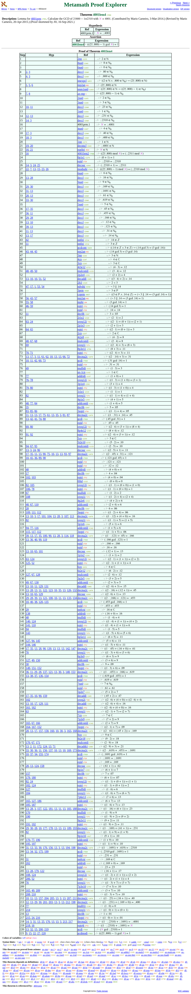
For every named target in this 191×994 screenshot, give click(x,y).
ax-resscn (72, 952)
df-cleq (176, 962)
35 (31, 208)
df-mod (170, 979)
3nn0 (80, 102)
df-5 (43, 979)
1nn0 (80, 111)
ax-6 (103, 949)
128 (38, 574)
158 (46, 730)
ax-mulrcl (154, 952)
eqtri (80, 306)
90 (44, 453)
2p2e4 (81, 274)
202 (28, 863)
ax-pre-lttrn (146, 955)
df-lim (124, 970)
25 (38, 165)
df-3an (81, 962)
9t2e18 (81, 738)
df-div (171, 976)
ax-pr (36, 952)
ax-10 (141, 949)
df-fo (12, 973)
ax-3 (66, 949)
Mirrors (4, 9)
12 (27, 115)
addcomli (83, 403)
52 (44, 278)
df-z (104, 979)
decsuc (81, 165)
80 (31, 387)
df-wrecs (138, 973)
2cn (80, 333)
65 (31, 329)
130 (36, 582)
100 (45, 535)
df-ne (24, 964)
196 (38, 839)
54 (42, 286)
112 (39, 512)
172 (39, 746)
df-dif (131, 964)
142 (68, 648)
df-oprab (67, 973)
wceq (39, 942)
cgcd (134, 944)
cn (171, 942)
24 (34, 165)
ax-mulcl (140, 952)
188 (75, 808)
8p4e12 (82, 430)
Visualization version (171, 9)
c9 (63, 944)
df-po (150, 967)
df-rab (89, 964)
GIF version (185, 9)
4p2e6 (81, 500)
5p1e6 (81, 523)
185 (28, 804)
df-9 (83, 979)
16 (27, 149)
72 (68, 356)
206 (28, 878)
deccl (81, 71)
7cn (80, 715)
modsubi (82, 169)
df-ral (45, 964)
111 (34, 512)
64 (27, 329)
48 (27, 270)
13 (31, 115)
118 (72, 535)
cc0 (111, 942)
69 (27, 344)
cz (85, 944)
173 (75, 750)
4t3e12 (81, 267)
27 (38, 933)
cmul (146, 942)
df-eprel (139, 967)
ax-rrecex (102, 955)
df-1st (101, 973)
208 (28, 894)
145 (38, 640)
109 (28, 512)
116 (36, 527)
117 (34, 531)
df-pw (23, 967)
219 (46, 929)
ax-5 (94, 949)
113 (72, 516)
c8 (53, 944)
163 (69, 730)
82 (27, 395)
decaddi (82, 278)
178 (51, 828)
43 (27, 251)
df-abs (71, 981)
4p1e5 (81, 399)
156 (45, 750)
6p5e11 (82, 636)
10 (27, 106)
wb (28, 942)
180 (34, 777)
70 (27, 352)
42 (27, 239)
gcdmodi (83, 933)
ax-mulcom (170, 952)
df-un (141, 964)
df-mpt (108, 967)
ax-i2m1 (46, 955)
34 (35, 754)
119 (45, 539)
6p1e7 (81, 769)
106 (28, 488)
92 (31, 434)
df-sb (132, 962)
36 (27, 213)
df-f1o (22, 973)
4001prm (36, 18)
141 (28, 625)
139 (49, 648)
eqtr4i (81, 925)
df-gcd (97, 981)
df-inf (79, 976)
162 (34, 707)
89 (40, 457)
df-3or (70, 962)
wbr (77, 942)
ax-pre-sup (20, 957)
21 (31, 149)
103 (34, 477)
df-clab (164, 962)
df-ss (161, 964)
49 (31, 270)
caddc (133, 942)
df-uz (126, 979)
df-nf (122, 962)
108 (28, 496)
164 (28, 726)
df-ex (112, 962)
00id (80, 481)
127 (28, 574)
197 (34, 843)
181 (51, 808)
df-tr (119, 967)
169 (69, 750)
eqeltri (81, 149)
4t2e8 (81, 337)
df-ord (103, 970)
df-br (85, 967)
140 (28, 621)
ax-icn (98, 952)
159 (45, 695)
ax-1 (53, 949)
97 (69, 453)
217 (70, 921)
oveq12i (82, 321)
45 (35, 251)
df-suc (135, 970)
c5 (24, 944)
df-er (12, 976)
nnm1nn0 (83, 89)
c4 (15, 944)
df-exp (15, 981)
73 (44, 360)
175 (41, 851)
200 (41, 929)
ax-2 (59, 949)
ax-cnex (58, 952)
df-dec (115, 979)
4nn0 (80, 128)
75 (44, 414)
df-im (47, 981)
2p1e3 (81, 325)
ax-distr (33, 955)
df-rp (137, 979)
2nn (80, 58)
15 (38, 169)
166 (38, 723)
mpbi (80, 302)
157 (41, 730)
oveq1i (81, 344)
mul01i (82, 905)
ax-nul (14, 952)
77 (27, 376)
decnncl (82, 145)
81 (64, 414)
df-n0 (93, 979)
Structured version (154, 9)
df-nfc (14, 964)
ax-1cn (81, 372)
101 (43, 516)
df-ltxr (125, 976)
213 (65, 921)
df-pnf (90, 976)
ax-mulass (19, 955)
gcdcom (82, 247)
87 (68, 414)
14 (27, 120)
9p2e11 (82, 820)
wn (20, 942)
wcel (52, 942)
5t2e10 (81, 442)
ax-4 (84, 949)
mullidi (82, 368)
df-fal (102, 962)
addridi (82, 376)
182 (28, 785)
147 (73, 648)
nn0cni (81, 609)
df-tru (92, 962)
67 (31, 341)
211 (75, 898)
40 (35, 539)
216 (38, 917)
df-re (36, 981)
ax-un (47, 952)
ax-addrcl (125, 952)
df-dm (48, 970)
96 (38, 450)
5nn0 (80, 204)
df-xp (5, 970)
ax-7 (112, 949)
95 (35, 446)
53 (38, 286)
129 (41, 586)
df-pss (172, 964)
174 (46, 754)
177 (45, 828)
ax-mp (81, 93)
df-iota (146, 970)
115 (28, 531)
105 (32, 485)
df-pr (43, 967)
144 (28, 644)
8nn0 (80, 63)
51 (40, 278)
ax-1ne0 (60, 955)
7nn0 (80, 683)
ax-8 (122, 949)
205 (52, 898)
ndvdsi (81, 286)
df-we (180, 967)
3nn (80, 255)
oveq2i (81, 699)
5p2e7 (81, 691)
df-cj (26, 981)
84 (35, 403)
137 (45, 671)
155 (41, 754)
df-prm (109, 981)
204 (46, 898)
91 (27, 434)
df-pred (91, 970)
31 (27, 191)
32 (35, 851)
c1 (121, 942)
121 (45, 597)
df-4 (33, 979)
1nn (80, 141)
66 (64, 356)
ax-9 (131, 949)
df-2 (13, 979)
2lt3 (80, 282)
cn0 (74, 944)
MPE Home (22, 9)
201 (45, 902)
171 (38, 742)
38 (35, 601)
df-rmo (67, 964)
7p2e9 (81, 719)
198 (73, 847)
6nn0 (80, 173)
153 (73, 671)
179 (28, 777)
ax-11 (151, 949)
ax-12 (162, 949)
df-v (100, 964)
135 (46, 601)
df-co (37, 970)
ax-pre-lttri (130, 955)
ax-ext (172, 949)
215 (28, 917)
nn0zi (81, 239)
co (102, 942)
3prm (81, 290)
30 (31, 186)
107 (66, 516)
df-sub (147, 976)
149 (28, 668)
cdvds (118, 944)
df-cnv (27, 970)
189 (69, 828)
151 (34, 668)
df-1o (172, 973)
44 (31, 251)
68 (35, 341)
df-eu (153, 962)
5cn (80, 438)
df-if (13, 967)
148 (68, 671)
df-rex (56, 964)
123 (51, 590)
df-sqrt (59, 981)
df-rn (58, 970)
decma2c (83, 356)
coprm (81, 294)
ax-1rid (73, 955)
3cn (80, 263)
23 (42, 169)
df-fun (158, 970)
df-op (53, 967)
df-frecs (124, 973)
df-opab (96, 967)
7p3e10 (82, 886)
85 (31, 411)
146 (34, 644)
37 (35, 675)
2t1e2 (81, 317)
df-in (152, 964)
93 (65, 453)
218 (28, 925)
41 (35, 418)
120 (41, 601)
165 (28, 723)
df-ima (80, 970)
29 (27, 186)
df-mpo (79, 973)
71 (31, 352)
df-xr (113, 976)
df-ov (55, 973)
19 (27, 145)
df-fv (33, 973)
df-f (177, 970)
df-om (91, 973)
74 (40, 418)
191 (28, 824)
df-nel (35, 964)
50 (35, 270)
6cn (80, 566)
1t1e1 (81, 391)
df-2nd (113, 973)
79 (27, 387)
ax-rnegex (87, 955)
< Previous (175, 2)
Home (12, 9)
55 (27, 302)
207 (69, 898)
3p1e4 (81, 383)
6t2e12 (81, 570)
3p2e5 (81, 578)
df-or (60, 962)
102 (28, 477)
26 (47, 169)
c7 (44, 944)
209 (38, 890)
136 (41, 675)
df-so (161, 967)
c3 (5, 944)
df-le (136, 976)
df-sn (33, 967)
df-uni (64, 967)
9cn (80, 734)
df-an (51, 962)
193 (75, 828)
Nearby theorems (183, 5)
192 (34, 824)
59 (31, 306)
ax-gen (74, 949)
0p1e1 (81, 157)
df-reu (79, 964)
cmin (160, 942)
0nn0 (80, 67)
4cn (80, 259)
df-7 (63, 979)
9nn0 (80, 182)
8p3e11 (82, 348)
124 (32, 559)
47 (27, 286)
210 (34, 894)
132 (75, 590)
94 (27, 446)
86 (35, 411)
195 (28, 843)
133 (69, 597)
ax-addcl (111, 952)
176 (45, 847)
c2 (180, 942)
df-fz (148, 979)
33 (27, 200)
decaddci (83, 746)
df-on (113, 970)
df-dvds (84, 981)
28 (31, 177)
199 (46, 851)
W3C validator (183, 991)
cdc (94, 944)
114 (66, 535)
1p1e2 (81, 555)
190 (28, 816)
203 (51, 902)
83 (27, 411)
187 (34, 804)
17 (27, 133)
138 (28, 613)
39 (27, 226)
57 (35, 298)
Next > (186, 2)
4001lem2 (83, 153)
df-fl (158, 979)
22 (27, 169)
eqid (80, 161)
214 (28, 909)
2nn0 (80, 98)
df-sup (68, 976)
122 (45, 590)
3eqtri (81, 411)
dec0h (81, 313)
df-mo (143, 962)
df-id (128, 967)
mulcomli (83, 270)
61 (42, 356)
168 (75, 730)
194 (68, 847)
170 (28, 742)
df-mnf (102, 976)
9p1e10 (82, 835)
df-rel (15, 970)
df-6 (53, 979)
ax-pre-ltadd (163, 955)
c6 (34, 944)
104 (49, 516)
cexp (105, 944)
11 (31, 106)
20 (31, 145)
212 (68, 902)
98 (44, 457)
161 (28, 707)
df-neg (159, 976)
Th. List (33, 9)
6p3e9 (81, 656)
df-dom (33, 976)
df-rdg (161, 973)
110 (36, 504)
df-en (22, 976)
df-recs (150, 973)
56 (27, 298)
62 (47, 356)
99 (40, 539)
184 (28, 793)
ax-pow (25, 952)
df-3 (23, 979)
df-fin (57, 976)
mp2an (81, 85)
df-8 (73, 979)
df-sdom (46, 976)
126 (69, 590)
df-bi (42, 962)
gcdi (80, 360)
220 (43, 933)
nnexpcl (82, 80)
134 (75, 597)
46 (27, 306)
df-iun (75, 967)
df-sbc (110, 964)
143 (28, 632)
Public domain (102, 991)
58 (31, 302)
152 (39, 668)
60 (40, 360)
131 (46, 586)
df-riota (43, 973)
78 (31, 379)
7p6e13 (82, 796)
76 (27, 379)
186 (39, 800)
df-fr (170, 967)
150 (38, 660)
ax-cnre (115, 955)
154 (46, 675)
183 (69, 808)
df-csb (121, 964)
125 (28, 562)
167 (34, 726)
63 (27, 321)
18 (27, 137)
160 (52, 730)
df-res (68, 970)
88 (44, 418)
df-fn (168, 970)
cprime (147, 944)
